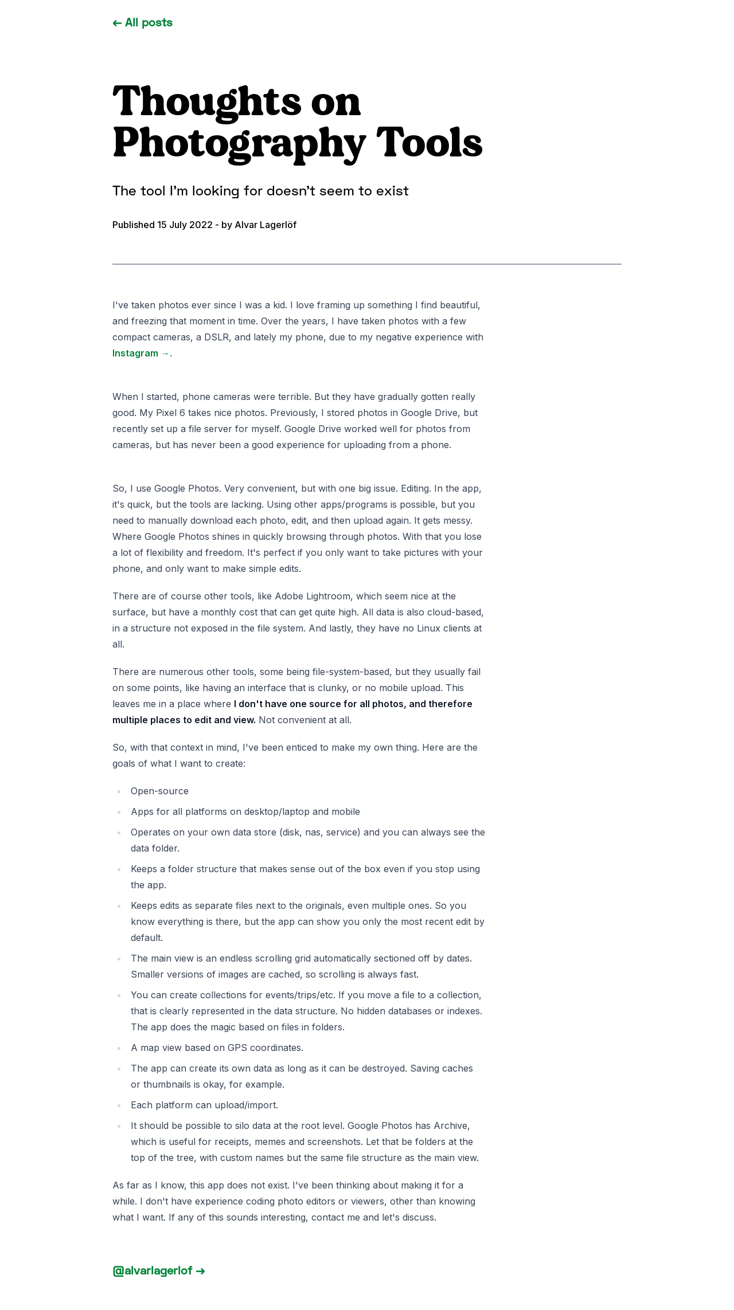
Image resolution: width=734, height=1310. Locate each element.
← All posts (142, 22)
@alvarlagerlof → (158, 1270)
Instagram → (141, 353)
